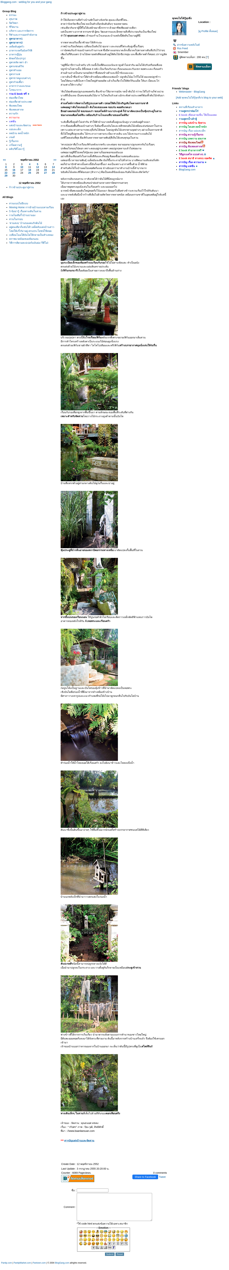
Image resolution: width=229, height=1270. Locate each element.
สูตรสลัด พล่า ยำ (18, 62)
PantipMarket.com (22, 1268)
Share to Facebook (145, 1176)
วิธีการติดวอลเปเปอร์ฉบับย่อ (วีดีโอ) (28, 242)
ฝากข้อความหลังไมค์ (186, 44)
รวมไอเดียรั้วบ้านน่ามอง (22, 215)
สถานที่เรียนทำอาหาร (191, 107)
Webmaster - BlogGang (192, 91)
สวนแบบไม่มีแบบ (18, 203)
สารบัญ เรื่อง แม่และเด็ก (192, 130)
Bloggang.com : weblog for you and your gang (26, 2)
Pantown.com (39, 1268)
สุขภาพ (13, 19)
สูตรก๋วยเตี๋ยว (16, 82)
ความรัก (13, 113)
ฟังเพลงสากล (16, 109)
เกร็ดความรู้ (15, 145)
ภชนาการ (15, 89)
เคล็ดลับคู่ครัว (16, 46)
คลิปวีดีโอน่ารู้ (17, 149)
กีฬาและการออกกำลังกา (23, 34)
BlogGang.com (187, 169)
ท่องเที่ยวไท (16, 97)
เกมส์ (12, 137)
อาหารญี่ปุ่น (15, 54)
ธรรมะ (13, 15)
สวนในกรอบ (16, 219)
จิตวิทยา (13, 22)
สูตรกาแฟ (14, 74)
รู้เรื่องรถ (13, 141)
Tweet (162, 1176)
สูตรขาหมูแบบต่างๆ (20, 78)
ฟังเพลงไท (15, 105)
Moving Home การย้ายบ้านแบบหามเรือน (31, 207)
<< (4, 159)
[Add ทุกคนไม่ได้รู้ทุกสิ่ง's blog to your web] (199, 97)
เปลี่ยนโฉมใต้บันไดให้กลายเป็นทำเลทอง (31, 234)
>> (54, 159)
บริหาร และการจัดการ (21, 30)
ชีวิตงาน (13, 26)
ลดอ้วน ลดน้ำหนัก (19, 133)
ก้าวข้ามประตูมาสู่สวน (21, 187)
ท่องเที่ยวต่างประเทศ (20, 101)
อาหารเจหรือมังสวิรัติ (20, 50)
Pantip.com (6, 1268)
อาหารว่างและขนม (19, 85)
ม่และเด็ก (15, 129)
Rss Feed (180, 48)
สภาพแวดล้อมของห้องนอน (23, 238)
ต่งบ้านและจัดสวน (20, 125)
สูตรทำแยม (15, 70)
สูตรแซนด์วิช (16, 66)
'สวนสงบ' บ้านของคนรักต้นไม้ (25, 223)
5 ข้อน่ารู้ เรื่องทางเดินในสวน (25, 211)
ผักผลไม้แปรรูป (17, 58)
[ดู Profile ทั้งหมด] (208, 31)
